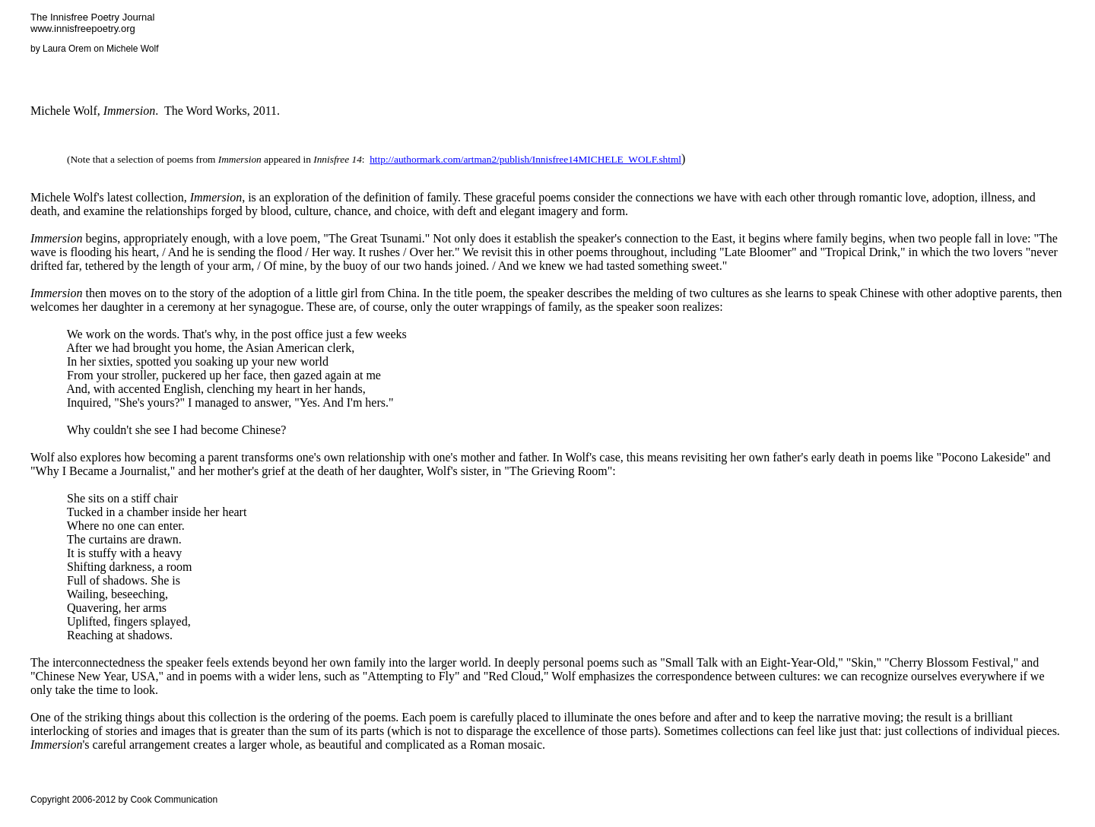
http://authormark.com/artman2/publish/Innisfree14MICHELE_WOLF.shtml (525, 159)
